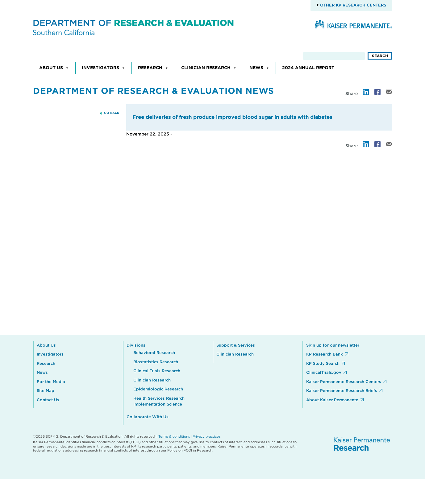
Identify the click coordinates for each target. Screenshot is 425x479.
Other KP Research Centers (352, 5)
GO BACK (111, 113)
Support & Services (235, 346)
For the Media (51, 382)
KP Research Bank (324, 354)
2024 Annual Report (308, 68)
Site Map (45, 391)
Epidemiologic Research (158, 389)
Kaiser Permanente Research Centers (343, 382)
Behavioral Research (154, 353)
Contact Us (48, 400)
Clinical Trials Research (156, 371)
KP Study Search (323, 364)
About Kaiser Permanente (332, 400)
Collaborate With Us (148, 417)
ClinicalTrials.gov (323, 373)
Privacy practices (206, 436)
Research (153, 68)
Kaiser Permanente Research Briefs (341, 391)
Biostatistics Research (155, 362)
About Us (54, 68)
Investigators (103, 68)
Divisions (136, 346)
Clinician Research (209, 68)
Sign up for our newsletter (332, 346)
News (259, 68)
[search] (334, 56)
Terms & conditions (174, 436)
